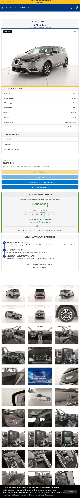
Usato (15, 14)
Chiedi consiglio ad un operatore (40, 182)
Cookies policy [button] (50, 495)
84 (47, 214)
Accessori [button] (8, 144)
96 (53, 214)
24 (31, 214)
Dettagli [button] (8, 139)
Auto (9, 14)
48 (42, 214)
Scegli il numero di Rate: (40, 210)
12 (26, 214)
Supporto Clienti (7, 2)
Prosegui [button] (70, 491)
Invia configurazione (40, 187)
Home (3, 14)
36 (37, 214)
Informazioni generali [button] (12, 149)
